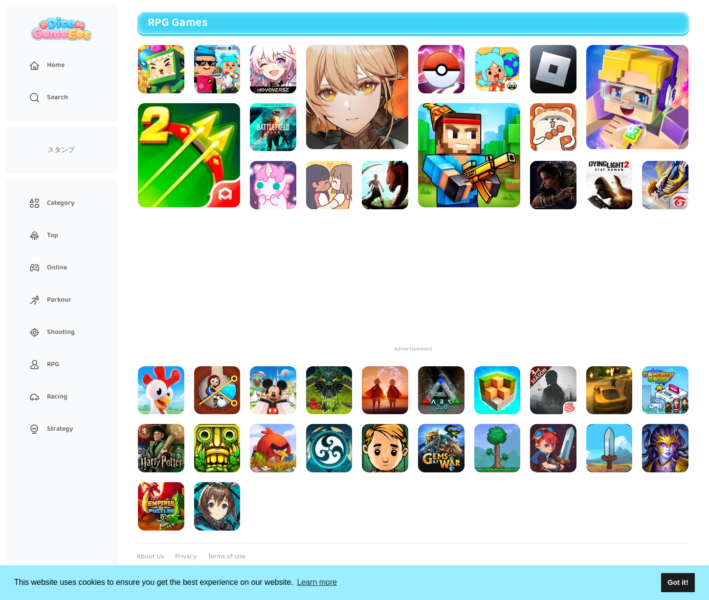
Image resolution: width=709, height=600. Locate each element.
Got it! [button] (677, 582)
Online (48, 267)
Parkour (50, 299)
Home (47, 65)
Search (49, 97)
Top (44, 235)
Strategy (51, 428)
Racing (48, 396)
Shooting (52, 332)
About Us (150, 556)
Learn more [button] (317, 582)
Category (52, 203)
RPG (44, 364)
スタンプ (61, 150)
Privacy (186, 556)
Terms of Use (226, 556)
